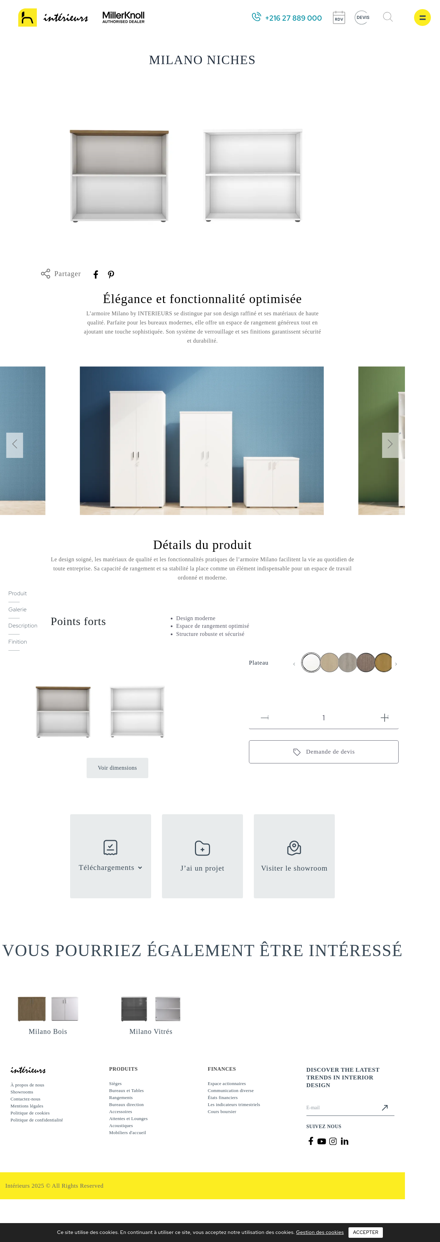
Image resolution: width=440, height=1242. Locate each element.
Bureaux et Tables (126, 1090)
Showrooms (22, 1092)
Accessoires (120, 1111)
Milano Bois (48, 1031)
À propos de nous (27, 1084)
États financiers (223, 1097)
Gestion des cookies (320, 1232)
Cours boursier (222, 1111)
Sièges (115, 1083)
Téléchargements (107, 867)
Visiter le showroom (294, 868)
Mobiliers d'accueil (127, 1132)
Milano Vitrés (150, 1031)
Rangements (121, 1097)
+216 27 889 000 (293, 18)
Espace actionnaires (227, 1083)
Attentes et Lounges (128, 1118)
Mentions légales (27, 1106)
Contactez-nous (25, 1099)
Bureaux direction (126, 1104)
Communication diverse (231, 1090)
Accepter (365, 1232)
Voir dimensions (117, 768)
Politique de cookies (30, 1113)
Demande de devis (330, 751)
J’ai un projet (203, 868)
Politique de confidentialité (37, 1120)
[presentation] (14, 445)
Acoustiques (121, 1125)
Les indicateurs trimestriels (234, 1104)
